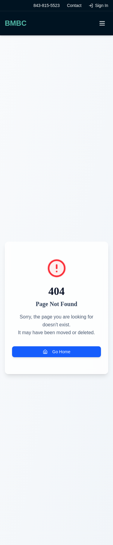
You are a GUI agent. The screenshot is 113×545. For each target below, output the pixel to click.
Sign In (98, 5)
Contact (74, 5)
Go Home (57, 351)
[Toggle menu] (102, 23)
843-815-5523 (46, 5)
